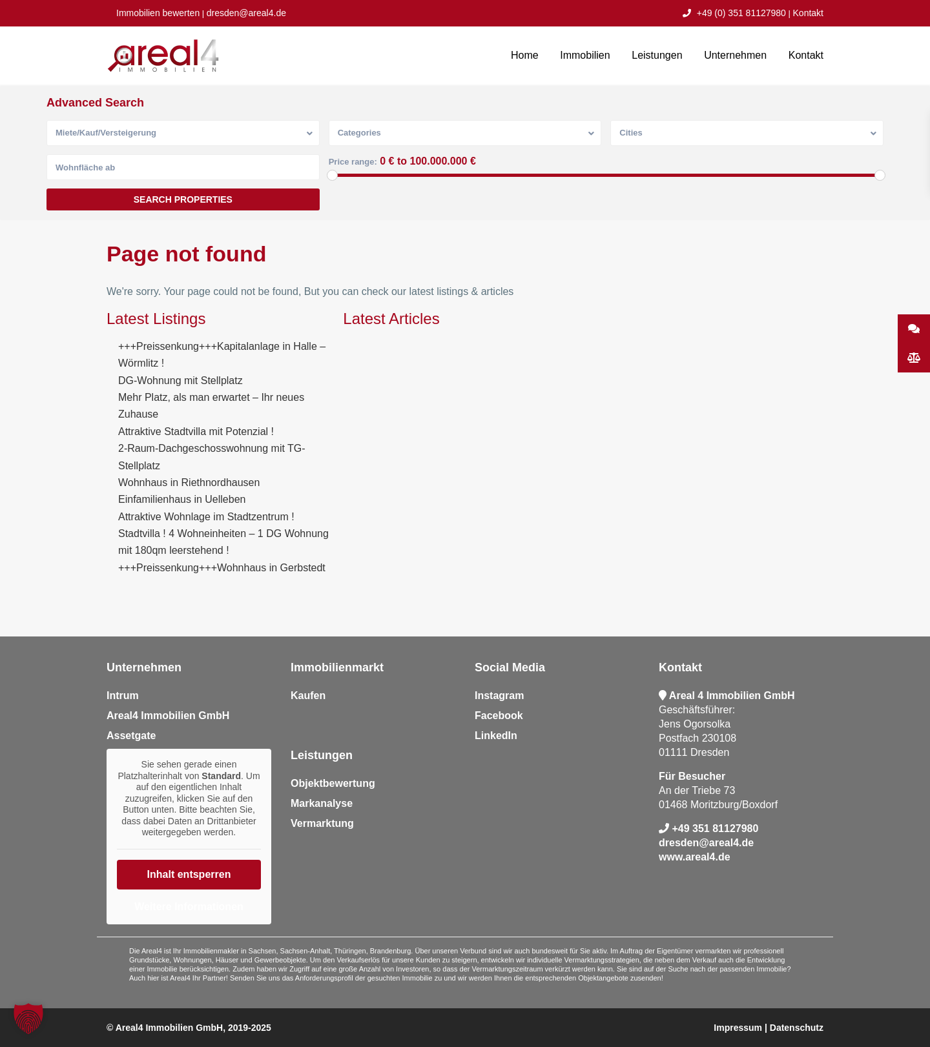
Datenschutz (796, 1027)
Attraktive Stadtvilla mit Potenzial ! (196, 431)
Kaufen (308, 695)
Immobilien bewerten (158, 13)
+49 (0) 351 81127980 (734, 13)
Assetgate (131, 735)
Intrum (123, 695)
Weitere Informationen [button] (188, 905)
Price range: (353, 162)
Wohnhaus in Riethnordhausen (189, 482)
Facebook (499, 715)
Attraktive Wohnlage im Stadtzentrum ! (206, 516)
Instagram (499, 695)
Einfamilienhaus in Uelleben (181, 499)
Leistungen (657, 55)
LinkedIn (496, 735)
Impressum (738, 1027)
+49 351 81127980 (715, 828)
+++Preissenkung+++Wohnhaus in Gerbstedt (222, 567)
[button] (28, 1018)
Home (525, 55)
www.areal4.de (694, 856)
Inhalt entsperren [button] (189, 873)
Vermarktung (322, 823)
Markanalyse (322, 803)
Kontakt (808, 13)
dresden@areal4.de (246, 13)
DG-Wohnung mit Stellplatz (180, 380)
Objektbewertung (333, 783)
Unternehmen (735, 55)
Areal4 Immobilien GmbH (168, 715)
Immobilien (585, 55)
